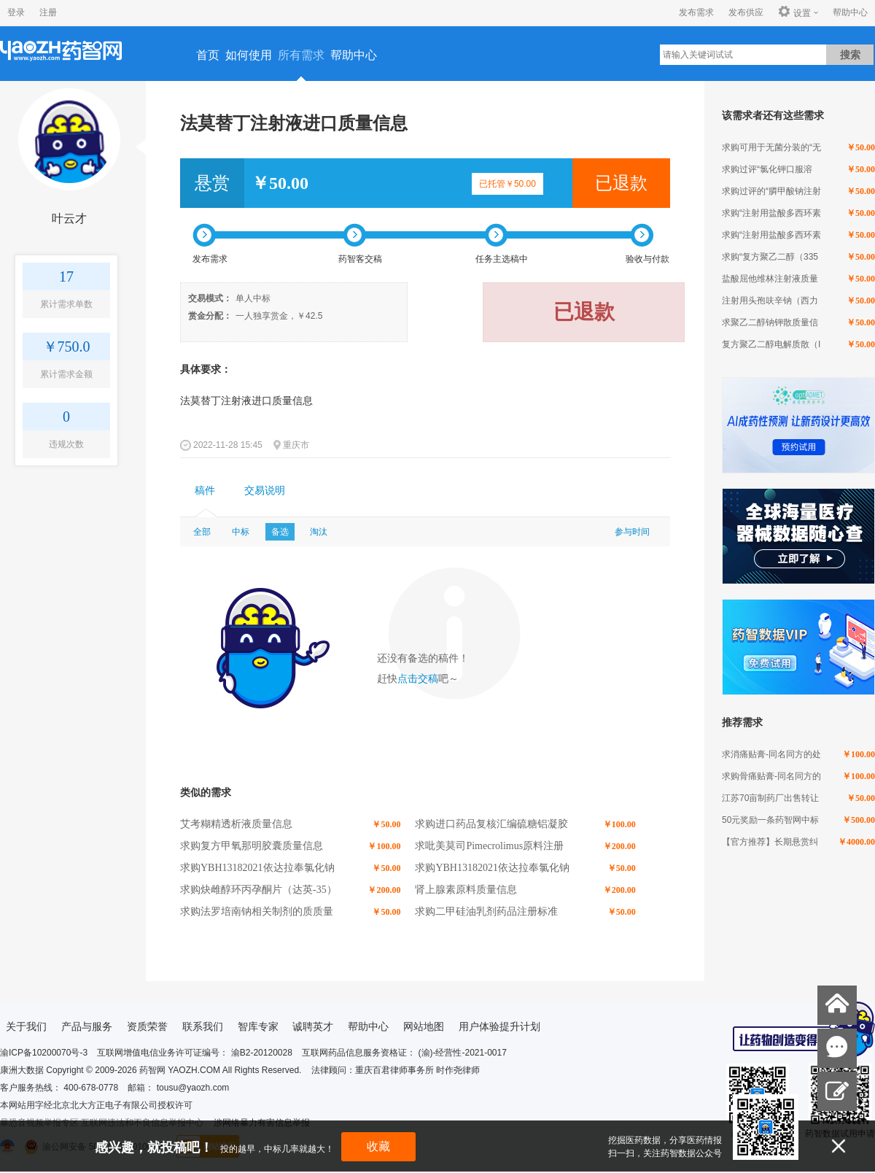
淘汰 (318, 532)
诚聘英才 (312, 1026)
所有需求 (301, 55)
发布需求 (696, 12)
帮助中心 (850, 12)
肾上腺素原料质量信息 (466, 889)
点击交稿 (417, 678)
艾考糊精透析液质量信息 (236, 823)
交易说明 (264, 490)
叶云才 (69, 218)
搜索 (850, 55)
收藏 (378, 1146)
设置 (794, 12)
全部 (202, 532)
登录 (16, 12)
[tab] (205, 491)
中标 (240, 532)
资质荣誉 (147, 1026)
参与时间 (632, 532)
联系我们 (202, 1026)
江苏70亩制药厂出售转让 (770, 798)
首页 (207, 55)
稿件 (205, 490)
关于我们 (26, 1026)
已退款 (621, 183)
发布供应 (745, 12)
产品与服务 (86, 1026)
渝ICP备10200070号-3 (44, 1053)
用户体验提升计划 (499, 1026)
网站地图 (423, 1026)
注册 (48, 12)
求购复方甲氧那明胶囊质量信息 (251, 845)
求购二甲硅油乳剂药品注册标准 (486, 911)
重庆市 (296, 445)
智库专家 (258, 1026)
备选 (280, 532)
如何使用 (248, 55)
